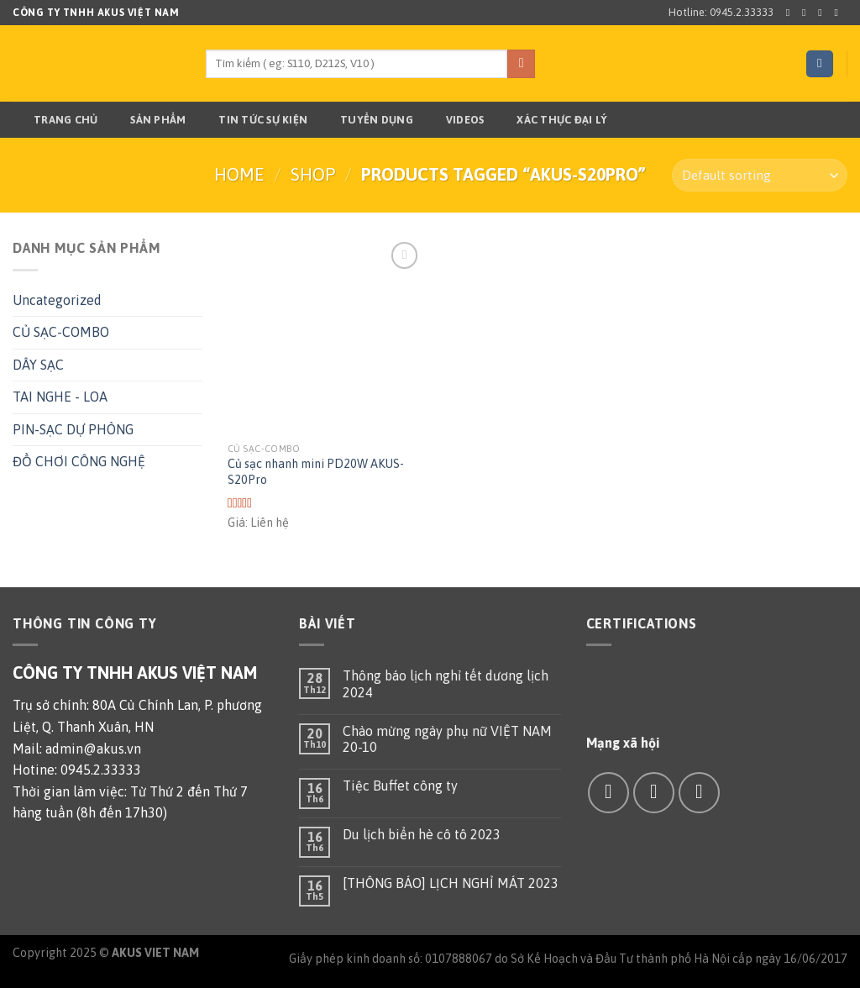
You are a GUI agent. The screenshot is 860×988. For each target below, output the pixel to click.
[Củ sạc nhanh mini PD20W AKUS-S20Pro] (325, 336)
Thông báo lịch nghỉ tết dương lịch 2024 (445, 683)
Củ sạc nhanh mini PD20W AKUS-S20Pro (316, 471)
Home (239, 174)
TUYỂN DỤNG (366, 120)
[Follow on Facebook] (791, 12)
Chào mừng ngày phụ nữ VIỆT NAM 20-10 (447, 738)
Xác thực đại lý (551, 120)
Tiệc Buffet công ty (400, 785)
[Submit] (521, 64)
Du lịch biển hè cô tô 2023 (422, 834)
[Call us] (699, 792)
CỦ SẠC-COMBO (61, 331)
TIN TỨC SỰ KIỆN (252, 120)
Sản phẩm (147, 120)
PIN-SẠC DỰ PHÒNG (73, 429)
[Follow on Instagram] (807, 12)
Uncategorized (57, 299)
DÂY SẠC (38, 364)
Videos (455, 120)
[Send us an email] (839, 12)
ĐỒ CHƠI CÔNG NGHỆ (79, 461)
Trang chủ (55, 120)
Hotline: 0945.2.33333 (721, 12)
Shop (313, 174)
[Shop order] (759, 175)
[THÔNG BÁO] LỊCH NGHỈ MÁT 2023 (450, 883)
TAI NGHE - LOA (60, 396)
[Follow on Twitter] (823, 12)
